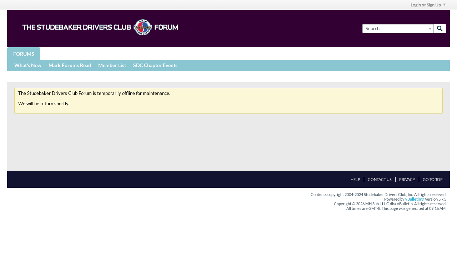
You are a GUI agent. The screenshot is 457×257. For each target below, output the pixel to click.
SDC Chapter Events (155, 65)
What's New (27, 65)
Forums (23, 54)
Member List (112, 65)
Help (355, 179)
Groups (56, 53)
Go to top (433, 179)
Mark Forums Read (70, 65)
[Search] (397, 28)
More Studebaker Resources (236, 53)
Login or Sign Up (428, 4)
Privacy (407, 179)
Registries (172, 53)
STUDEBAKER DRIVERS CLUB (112, 53)
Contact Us (380, 179)
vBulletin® (414, 199)
